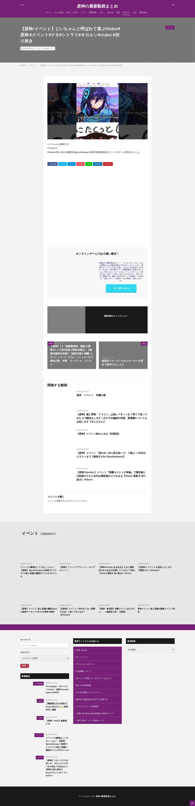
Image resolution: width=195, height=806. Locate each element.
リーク (83, 12)
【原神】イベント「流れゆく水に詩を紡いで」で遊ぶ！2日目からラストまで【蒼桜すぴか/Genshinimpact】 (111, 454)
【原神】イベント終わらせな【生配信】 (98, 433)
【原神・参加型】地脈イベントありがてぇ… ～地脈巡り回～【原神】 (117, 610)
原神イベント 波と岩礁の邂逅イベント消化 (156, 610)
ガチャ (102, 12)
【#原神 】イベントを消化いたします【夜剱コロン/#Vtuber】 (155, 568)
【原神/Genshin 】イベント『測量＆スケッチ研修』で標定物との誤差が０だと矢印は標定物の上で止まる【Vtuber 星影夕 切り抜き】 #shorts (111, 476)
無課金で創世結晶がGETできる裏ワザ (92, 699)
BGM (75, 12)
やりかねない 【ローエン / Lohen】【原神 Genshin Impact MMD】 (57, 689)
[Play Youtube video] (97, 111)
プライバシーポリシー (85, 664)
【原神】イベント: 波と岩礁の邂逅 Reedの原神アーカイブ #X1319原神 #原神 (38, 610)
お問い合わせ (81, 650)
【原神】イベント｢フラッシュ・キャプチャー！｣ (77, 568)
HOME (22, 65)
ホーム (48, 12)
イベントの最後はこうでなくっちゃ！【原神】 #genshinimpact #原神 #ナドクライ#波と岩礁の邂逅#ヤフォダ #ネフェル (38, 571)
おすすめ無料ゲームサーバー (88, 692)
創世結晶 (143, 12)
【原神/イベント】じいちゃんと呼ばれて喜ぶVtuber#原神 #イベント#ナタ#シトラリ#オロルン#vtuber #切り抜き (81, 65)
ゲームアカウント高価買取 (87, 706)
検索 (24, 665)
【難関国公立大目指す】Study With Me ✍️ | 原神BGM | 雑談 (57, 706)
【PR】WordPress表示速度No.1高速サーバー (95, 713)
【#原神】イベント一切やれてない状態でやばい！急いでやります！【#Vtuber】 (77, 611)
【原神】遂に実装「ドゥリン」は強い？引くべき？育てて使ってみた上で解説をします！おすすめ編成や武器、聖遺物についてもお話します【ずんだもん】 (112, 418)
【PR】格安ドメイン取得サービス (90, 720)
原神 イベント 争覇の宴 (91, 395)
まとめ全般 (58, 12)
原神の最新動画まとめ (97, 6)
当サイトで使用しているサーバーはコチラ (94, 678)
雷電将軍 (92, 12)
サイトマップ (81, 657)
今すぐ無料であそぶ (121, 288)
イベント (126, 12)
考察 (118, 12)
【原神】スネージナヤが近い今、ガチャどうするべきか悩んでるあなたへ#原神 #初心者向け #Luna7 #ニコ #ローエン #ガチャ (57, 768)
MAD (68, 12)
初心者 (110, 12)
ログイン (72, 501)
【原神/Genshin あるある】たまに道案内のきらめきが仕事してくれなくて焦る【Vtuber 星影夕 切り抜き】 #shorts (117, 570)
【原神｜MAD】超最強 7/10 (56, 722)
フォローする (116, 319)
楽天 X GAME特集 (83, 685)
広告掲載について (83, 671)
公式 (134, 12)
